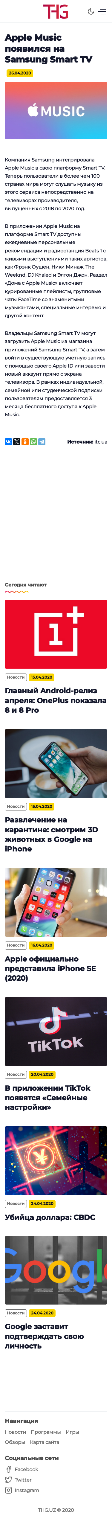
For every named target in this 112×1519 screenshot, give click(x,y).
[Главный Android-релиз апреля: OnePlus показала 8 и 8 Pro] (56, 634)
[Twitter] (22, 1480)
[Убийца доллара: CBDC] (56, 1160)
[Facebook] (22, 1469)
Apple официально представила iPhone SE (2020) (50, 969)
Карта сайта (44, 1442)
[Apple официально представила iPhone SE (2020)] (56, 902)
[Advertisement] (56, 517)
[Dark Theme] (91, 12)
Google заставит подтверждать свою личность (44, 1336)
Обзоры (15, 1442)
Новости (15, 1432)
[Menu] (102, 11)
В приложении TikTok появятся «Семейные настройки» (47, 1098)
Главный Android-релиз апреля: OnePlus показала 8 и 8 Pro (56, 700)
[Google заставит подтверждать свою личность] (56, 1270)
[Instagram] (22, 1490)
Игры (72, 1432)
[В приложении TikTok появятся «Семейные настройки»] (56, 1031)
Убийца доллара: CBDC (50, 1217)
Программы (46, 1432)
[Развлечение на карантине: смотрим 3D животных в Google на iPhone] (56, 763)
